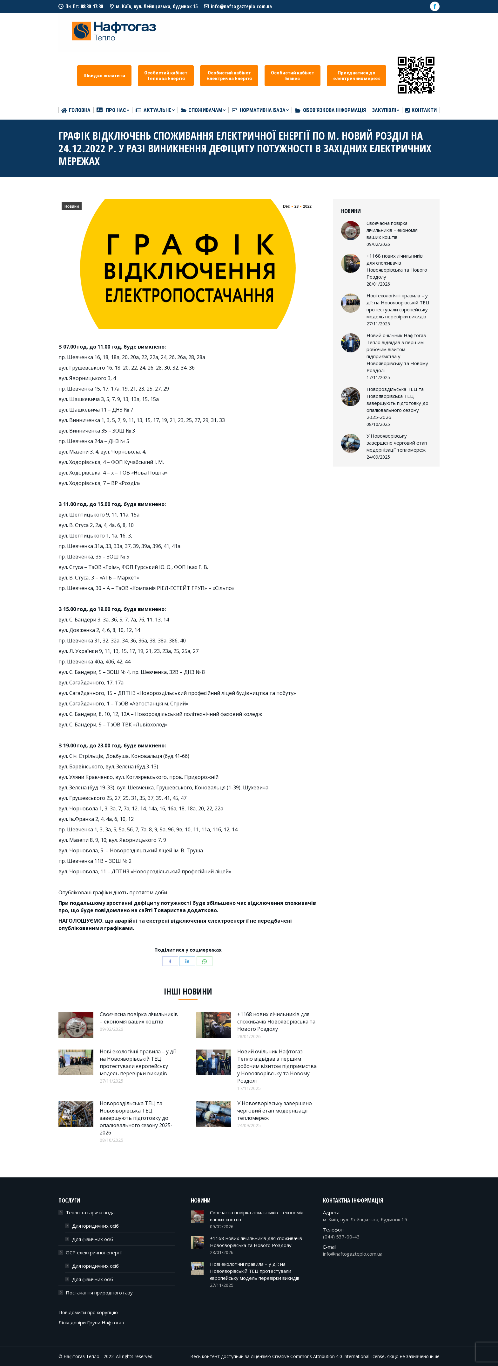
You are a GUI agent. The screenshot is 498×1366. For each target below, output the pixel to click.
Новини (71, 206)
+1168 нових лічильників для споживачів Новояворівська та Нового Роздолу (276, 1021)
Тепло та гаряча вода (90, 1212)
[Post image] (75, 1025)
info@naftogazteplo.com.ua (241, 6)
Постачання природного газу (99, 1292)
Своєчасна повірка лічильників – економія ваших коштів (139, 1018)
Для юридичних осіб (95, 1226)
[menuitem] (76, 110)
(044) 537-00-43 (341, 1236)
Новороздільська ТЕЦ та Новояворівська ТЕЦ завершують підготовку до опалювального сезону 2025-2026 (136, 1118)
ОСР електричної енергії (94, 1252)
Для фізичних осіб (92, 1239)
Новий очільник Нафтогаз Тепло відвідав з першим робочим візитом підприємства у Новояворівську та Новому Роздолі (277, 1066)
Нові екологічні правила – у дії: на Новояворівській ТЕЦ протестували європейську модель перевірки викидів (138, 1062)
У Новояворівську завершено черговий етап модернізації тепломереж (274, 1110)
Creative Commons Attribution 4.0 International (320, 1356)
